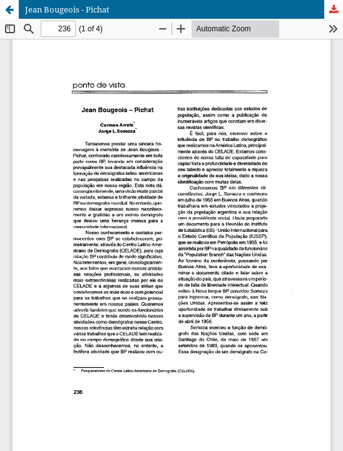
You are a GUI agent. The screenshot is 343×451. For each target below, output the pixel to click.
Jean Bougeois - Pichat (67, 9)
